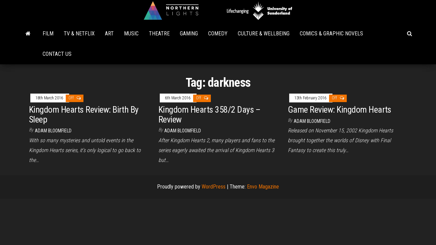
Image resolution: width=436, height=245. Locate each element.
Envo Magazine (263, 186)
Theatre (159, 33)
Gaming (189, 33)
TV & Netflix (79, 33)
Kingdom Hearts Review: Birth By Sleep (84, 114)
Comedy (218, 33)
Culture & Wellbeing (264, 33)
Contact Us (57, 54)
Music (131, 33)
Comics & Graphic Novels (331, 33)
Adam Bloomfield (53, 130)
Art (109, 33)
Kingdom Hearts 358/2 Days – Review (209, 114)
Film (48, 33)
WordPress (213, 186)
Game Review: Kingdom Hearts (339, 109)
